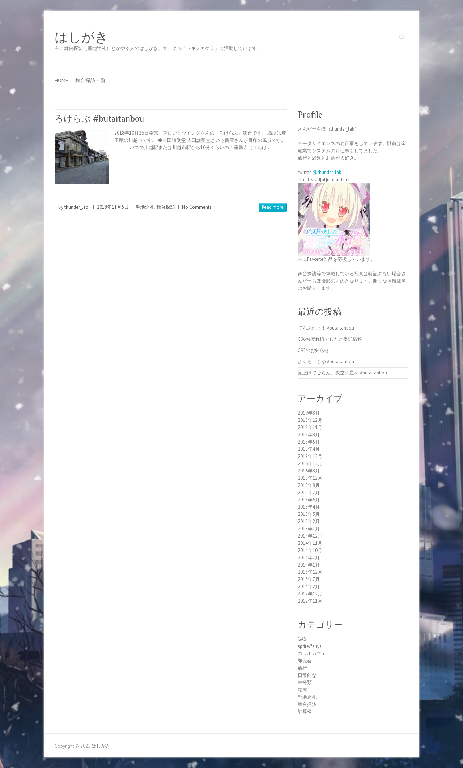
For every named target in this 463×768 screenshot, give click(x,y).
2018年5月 (309, 442)
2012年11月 (310, 601)
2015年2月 (309, 521)
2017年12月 (310, 456)
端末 (302, 690)
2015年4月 (309, 507)
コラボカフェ (312, 653)
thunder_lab (76, 207)
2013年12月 (310, 572)
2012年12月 (310, 594)
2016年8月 (309, 471)
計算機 (305, 711)
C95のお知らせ (313, 350)
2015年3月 (309, 514)
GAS (302, 639)
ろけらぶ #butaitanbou (99, 118)
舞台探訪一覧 (90, 80)
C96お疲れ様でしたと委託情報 (330, 339)
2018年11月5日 (113, 207)
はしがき (81, 37)
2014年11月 (310, 543)
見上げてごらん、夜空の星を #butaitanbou (342, 373)
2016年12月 (310, 464)
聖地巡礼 (145, 207)
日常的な (307, 675)
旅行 (302, 668)
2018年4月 (309, 449)
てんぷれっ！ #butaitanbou (326, 328)
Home (61, 80)
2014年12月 (310, 536)
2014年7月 (309, 558)
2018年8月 (309, 435)
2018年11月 (310, 427)
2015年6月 (309, 500)
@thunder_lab (327, 172)
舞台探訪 (165, 207)
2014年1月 (309, 565)
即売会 (305, 661)
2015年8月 (309, 485)
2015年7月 (309, 492)
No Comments (197, 207)
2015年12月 (310, 478)
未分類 (305, 682)
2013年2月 (309, 587)
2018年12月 (310, 420)
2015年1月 (309, 529)
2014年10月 (310, 550)
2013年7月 (309, 579)
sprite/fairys (310, 646)
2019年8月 (309, 413)
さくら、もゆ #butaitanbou (326, 361)
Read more (273, 207)
